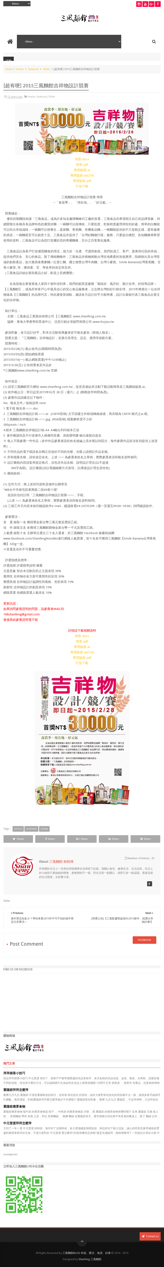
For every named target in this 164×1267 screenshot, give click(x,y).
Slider (46, 69)
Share (50, 838)
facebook (144, 939)
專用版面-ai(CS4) (82, 175)
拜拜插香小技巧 (14, 1073)
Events (20, 69)
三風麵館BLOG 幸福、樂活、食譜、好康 (86, 1252)
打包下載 (82, 186)
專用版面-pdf (82, 181)
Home (9, 69)
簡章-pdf (82, 165)
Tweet (18, 838)
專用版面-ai (82, 170)
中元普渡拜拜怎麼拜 (17, 1123)
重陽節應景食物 (14, 1106)
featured (33, 69)
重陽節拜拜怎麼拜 (15, 1090)
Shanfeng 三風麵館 (89, 1259)
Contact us (150, 1236)
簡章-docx (82, 159)
